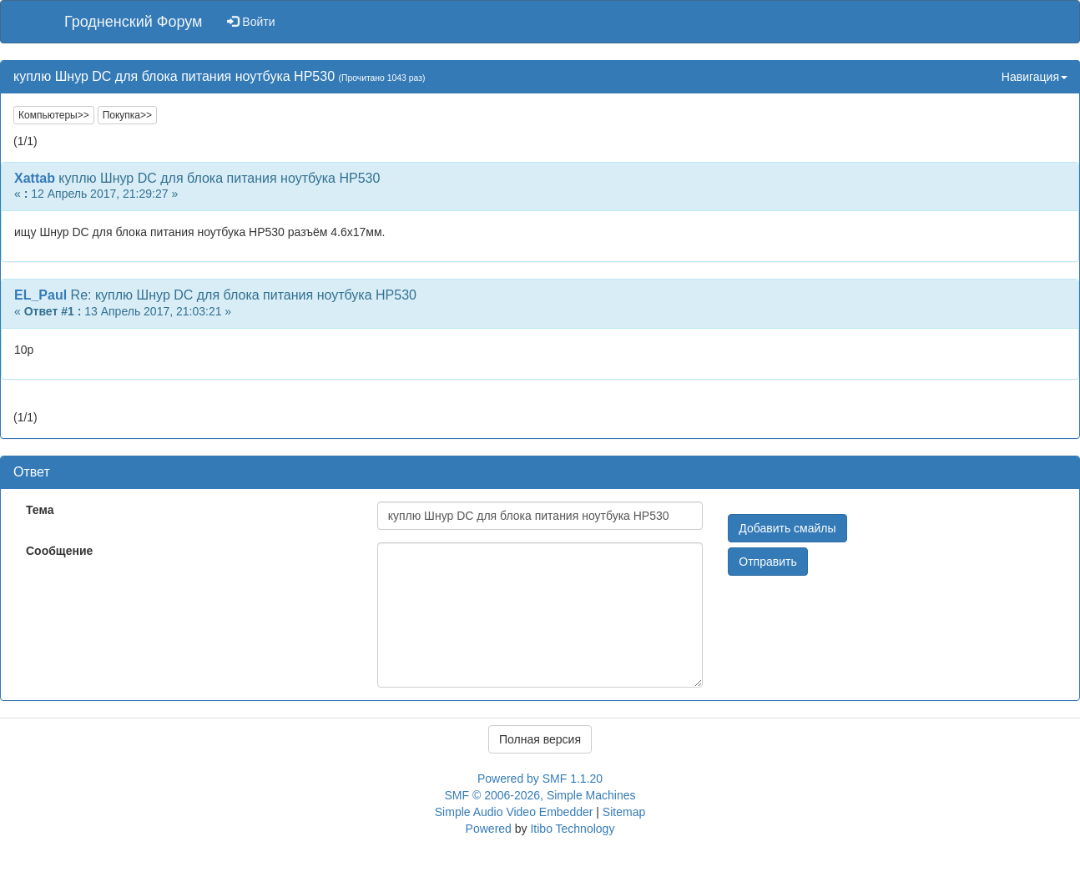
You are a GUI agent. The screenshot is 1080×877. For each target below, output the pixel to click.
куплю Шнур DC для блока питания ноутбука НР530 (219, 178)
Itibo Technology (572, 828)
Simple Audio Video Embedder (514, 812)
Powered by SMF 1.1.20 (540, 778)
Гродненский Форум (133, 21)
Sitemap (624, 812)
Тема (39, 510)
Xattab (34, 178)
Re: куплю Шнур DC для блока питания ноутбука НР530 (243, 295)
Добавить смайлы (787, 528)
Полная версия (540, 739)
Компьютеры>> (53, 115)
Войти (251, 21)
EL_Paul (40, 295)
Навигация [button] (1034, 76)
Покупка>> (127, 115)
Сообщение (59, 550)
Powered (489, 828)
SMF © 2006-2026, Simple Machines (540, 795)
